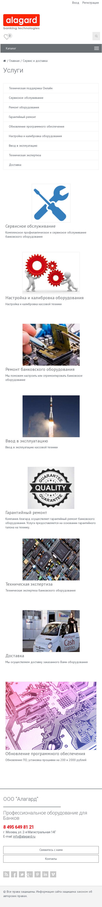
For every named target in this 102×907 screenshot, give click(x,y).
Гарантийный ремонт (22, 117)
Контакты (51, 859)
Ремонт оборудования (24, 107)
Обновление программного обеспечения (36, 126)
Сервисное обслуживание (26, 98)
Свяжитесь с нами (51, 850)
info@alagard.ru (24, 836)
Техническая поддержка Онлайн (31, 88)
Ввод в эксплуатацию (23, 146)
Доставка (15, 165)
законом (82, 892)
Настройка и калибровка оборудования (35, 136)
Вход (75, 3)
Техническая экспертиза (25, 155)
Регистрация (90, 3)
